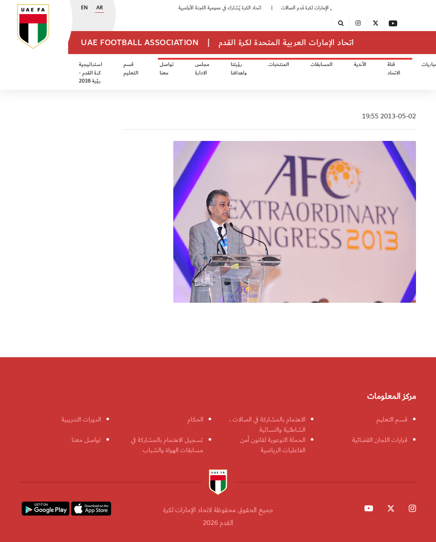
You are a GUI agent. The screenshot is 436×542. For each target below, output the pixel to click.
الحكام (195, 419)
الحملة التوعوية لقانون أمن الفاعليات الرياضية (272, 445)
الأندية (360, 64)
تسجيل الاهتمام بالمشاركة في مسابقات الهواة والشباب (167, 445)
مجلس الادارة (202, 68)
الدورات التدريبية (81, 419)
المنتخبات (278, 64)
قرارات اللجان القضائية (379, 439)
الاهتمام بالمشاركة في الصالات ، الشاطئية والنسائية (267, 424)
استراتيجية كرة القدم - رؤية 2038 (90, 73)
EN (84, 8)
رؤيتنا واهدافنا (239, 68)
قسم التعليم (130, 68)
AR (99, 8)
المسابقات (321, 64)
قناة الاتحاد (393, 68)
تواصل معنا (167, 68)
